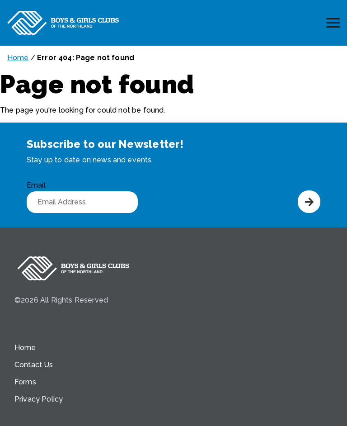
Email (36, 185)
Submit (309, 201)
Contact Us (33, 364)
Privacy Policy (38, 399)
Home (18, 57)
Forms (25, 382)
